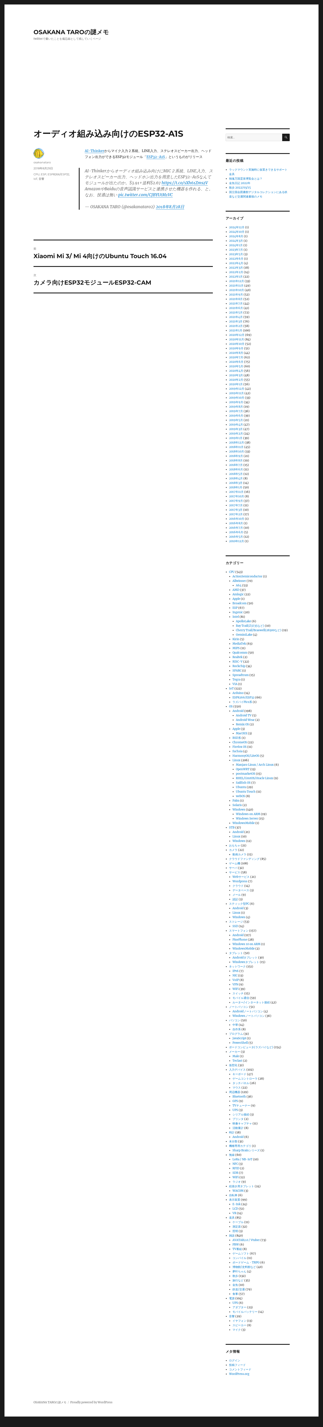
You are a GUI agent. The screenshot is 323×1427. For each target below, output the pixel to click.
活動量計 (238, 1128)
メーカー (234, 1052)
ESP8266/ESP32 (58, 174)
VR (234, 1213)
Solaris (237, 805)
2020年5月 (236, 366)
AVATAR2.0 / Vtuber (246, 1240)
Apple (236, 599)
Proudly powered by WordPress (91, 1402)
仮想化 (233, 1065)
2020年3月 (236, 375)
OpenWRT (243, 769)
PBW (235, 1244)
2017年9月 (236, 501)
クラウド (238, 886)
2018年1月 (235, 487)
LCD (235, 1208)
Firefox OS (239, 747)
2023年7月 (236, 250)
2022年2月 (236, 272)
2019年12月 (236, 389)
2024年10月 (236, 232)
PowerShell (240, 1043)
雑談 (232, 1235)
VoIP (235, 980)
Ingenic (237, 612)
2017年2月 (236, 514)
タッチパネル (240, 1083)
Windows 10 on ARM (246, 944)
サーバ (233, 868)
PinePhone (239, 939)
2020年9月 (236, 348)
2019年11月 (236, 393)
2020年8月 (236, 353)
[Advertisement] (162, 97)
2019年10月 (236, 398)
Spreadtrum (240, 675)
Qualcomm (239, 652)
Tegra (236, 679)
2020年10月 (236, 344)
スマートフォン (238, 930)
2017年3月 (236, 510)
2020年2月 (236, 380)
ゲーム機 (234, 863)
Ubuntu (241, 787)
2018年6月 (236, 469)
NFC (235, 1164)
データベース (240, 890)
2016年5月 (236, 537)
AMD (235, 590)
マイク (236, 1330)
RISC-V (237, 661)
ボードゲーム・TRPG (246, 1262)
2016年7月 (236, 528)
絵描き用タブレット (241, 1186)
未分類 (233, 1141)
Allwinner (239, 581)
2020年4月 (236, 371)
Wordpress (239, 881)
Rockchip (238, 666)
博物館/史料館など (244, 1267)
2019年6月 (236, 415)
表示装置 (234, 1200)
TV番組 (237, 1249)
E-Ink (236, 1204)
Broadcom (239, 603)
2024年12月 (236, 227)
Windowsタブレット (245, 962)
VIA (234, 684)
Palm (235, 800)
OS (231, 706)
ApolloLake (243, 621)
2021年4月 (236, 317)
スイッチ (238, 993)
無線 (232, 1155)
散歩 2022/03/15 (240, 187)
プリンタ (238, 1119)
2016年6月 (236, 532)
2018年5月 (236, 474)
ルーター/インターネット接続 (251, 1002)
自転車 (233, 1195)
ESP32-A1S (155, 157)
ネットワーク (237, 966)
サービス (234, 872)
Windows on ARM (248, 814)
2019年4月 (236, 424)
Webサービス (241, 877)
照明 (235, 1231)
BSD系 (236, 738)
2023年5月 (236, 254)
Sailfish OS (243, 782)
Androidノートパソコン (247, 1011)
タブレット (236, 953)
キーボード (239, 1074)
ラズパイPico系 (242, 702)
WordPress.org (239, 1374)
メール (236, 895)
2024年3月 (236, 241)
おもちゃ (234, 845)
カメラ (233, 850)
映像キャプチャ (242, 1123)
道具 (232, 1217)
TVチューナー (241, 1105)
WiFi (235, 989)
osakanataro (42, 162)
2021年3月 (236, 321)
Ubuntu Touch (246, 791)
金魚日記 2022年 (239, 183)
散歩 (235, 1276)
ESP (43, 174)
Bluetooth (239, 1096)
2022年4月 (236, 263)
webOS (240, 796)
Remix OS (242, 724)
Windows (238, 809)
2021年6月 (236, 308)
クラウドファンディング (244, 859)
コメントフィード (240, 1369)
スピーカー (239, 1325)
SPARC (236, 670)
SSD (235, 926)
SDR (235, 1173)
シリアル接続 (240, 1114)
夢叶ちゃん (239, 1271)
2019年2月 (236, 433)
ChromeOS (239, 742)
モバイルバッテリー (244, 1312)
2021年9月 (236, 294)
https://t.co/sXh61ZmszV (185, 182)
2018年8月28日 (170, 206)
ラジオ (236, 1182)
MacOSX (241, 733)
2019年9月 (236, 402)
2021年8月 (236, 299)
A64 (238, 585)
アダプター (239, 1307)
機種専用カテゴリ (240, 1146)
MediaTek (239, 643)
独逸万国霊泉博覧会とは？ (245, 178)
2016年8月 (236, 523)
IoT (35, 178)
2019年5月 (236, 420)
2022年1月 (236, 276)
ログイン (234, 1360)
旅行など (238, 1280)
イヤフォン (239, 1321)
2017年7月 (236, 505)
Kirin (235, 639)
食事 (235, 1294)
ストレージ (236, 922)
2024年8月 (236, 236)
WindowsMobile (243, 823)
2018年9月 (236, 456)
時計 (232, 1132)
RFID (235, 1168)
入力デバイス (237, 1069)
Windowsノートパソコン (248, 1016)
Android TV (243, 715)
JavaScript (239, 1038)
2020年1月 (236, 384)
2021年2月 (236, 326)
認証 (235, 899)
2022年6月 (236, 259)
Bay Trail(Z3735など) (250, 626)
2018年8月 (236, 460)
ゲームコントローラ (244, 1078)
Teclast (237, 1061)
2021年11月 (236, 285)
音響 (41, 178)
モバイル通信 (240, 998)
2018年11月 (236, 447)
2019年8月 (236, 406)
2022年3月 (236, 267)
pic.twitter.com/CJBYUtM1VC (145, 194)
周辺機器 (234, 1092)
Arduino (238, 693)
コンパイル (239, 1258)
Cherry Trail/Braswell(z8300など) (258, 630)
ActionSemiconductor (247, 576)
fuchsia (237, 751)
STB (232, 827)
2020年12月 (236, 335)
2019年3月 (236, 429)
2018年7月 (236, 465)
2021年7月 (236, 303)
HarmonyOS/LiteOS (245, 756)
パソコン (234, 1020)
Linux (236, 760)
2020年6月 (236, 362)
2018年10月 (236, 451)
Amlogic (238, 594)
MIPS (236, 648)
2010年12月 (236, 541)
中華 (235, 1025)
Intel (235, 617)
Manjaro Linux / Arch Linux (255, 765)
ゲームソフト (240, 1253)
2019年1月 (236, 438)
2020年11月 (236, 339)
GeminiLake (244, 635)
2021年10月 (236, 290)
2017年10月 (236, 496)
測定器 (236, 1226)
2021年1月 (235, 330)
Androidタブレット (244, 957)
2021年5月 (236, 312)
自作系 (236, 1029)
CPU (36, 174)
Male (235, 1056)
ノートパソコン (238, 1007)
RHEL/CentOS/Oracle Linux (254, 778)
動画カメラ (239, 854)
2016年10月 (236, 519)
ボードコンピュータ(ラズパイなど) (251, 1047)
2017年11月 (236, 492)
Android (238, 711)
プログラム (236, 1034)
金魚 (235, 1285)
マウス (236, 1087)
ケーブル (238, 1222)
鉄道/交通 (238, 1289)
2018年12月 (236, 442)
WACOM (238, 1191)
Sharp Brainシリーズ (246, 1150)
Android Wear (245, 720)
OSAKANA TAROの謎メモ (71, 32)
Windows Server (247, 818)
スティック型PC (239, 904)
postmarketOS (245, 774)
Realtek (237, 657)
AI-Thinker (94, 151)
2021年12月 (236, 281)
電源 (232, 1298)
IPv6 (235, 971)
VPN (235, 984)
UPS (235, 1110)
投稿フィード (237, 1365)
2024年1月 (236, 245)
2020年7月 (236, 357)
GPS (235, 1101)
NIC (234, 975)
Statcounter (10, 1424)
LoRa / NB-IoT (242, 1159)
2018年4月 (236, 478)
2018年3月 (236, 483)
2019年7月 (236, 411)
